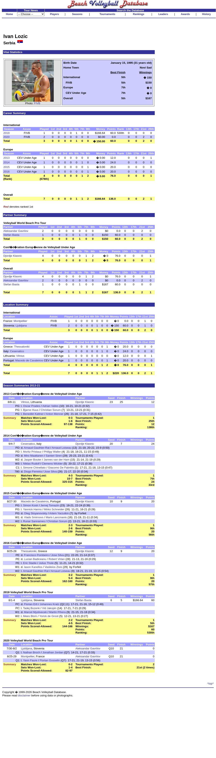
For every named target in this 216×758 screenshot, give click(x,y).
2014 (6, 162)
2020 (6, 136)
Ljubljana (21, 325)
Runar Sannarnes (34, 521)
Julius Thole (46, 563)
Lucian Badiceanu (35, 559)
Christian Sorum (51, 409)
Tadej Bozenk (31, 608)
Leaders (163, 14)
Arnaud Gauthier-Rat (37, 447)
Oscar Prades (31, 406)
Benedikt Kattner (33, 413)
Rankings (138, 14)
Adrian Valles (50, 406)
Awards (185, 14)
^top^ (210, 683)
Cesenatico (17, 351)
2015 (6, 167)
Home (9, 14)
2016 (6, 171)
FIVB (37, 103)
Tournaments (107, 14)
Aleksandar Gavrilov (15, 230)
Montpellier (20, 320)
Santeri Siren (54, 455)
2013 (6, 157)
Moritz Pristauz (32, 451)
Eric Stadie (29, 563)
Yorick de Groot (48, 616)
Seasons (77, 14)
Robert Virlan (57, 559)
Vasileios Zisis (53, 567)
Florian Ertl (30, 604)
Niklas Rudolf (31, 463)
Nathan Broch (31, 652)
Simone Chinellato (34, 467)
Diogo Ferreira (33, 471)
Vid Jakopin (49, 608)
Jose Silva (50, 471)
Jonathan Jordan (52, 652)
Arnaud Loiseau (61, 447)
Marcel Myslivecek (35, 612)
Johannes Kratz (49, 604)
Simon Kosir (30, 505)
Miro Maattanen (33, 455)
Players (54, 14)
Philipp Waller (52, 451)
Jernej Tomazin (49, 505)
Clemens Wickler (52, 463)
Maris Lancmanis (56, 517)
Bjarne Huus (30, 409)
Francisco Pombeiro (36, 555)
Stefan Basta (11, 234)
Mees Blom (30, 616)
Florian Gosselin (50, 660)
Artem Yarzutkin (59, 513)
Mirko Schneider (54, 509)
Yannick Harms (32, 509)
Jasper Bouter (32, 459)
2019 (6, 133)
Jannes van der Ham (56, 459)
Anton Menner (54, 413)
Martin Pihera (57, 612)
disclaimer (24, 695)
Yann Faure (30, 660)
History (206, 14)
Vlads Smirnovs (33, 517)
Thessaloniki (21, 346)
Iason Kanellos (33, 567)
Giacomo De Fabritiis (61, 467)
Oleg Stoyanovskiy (35, 513)
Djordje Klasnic (12, 255)
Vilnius (20, 355)
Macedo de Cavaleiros (29, 360)
